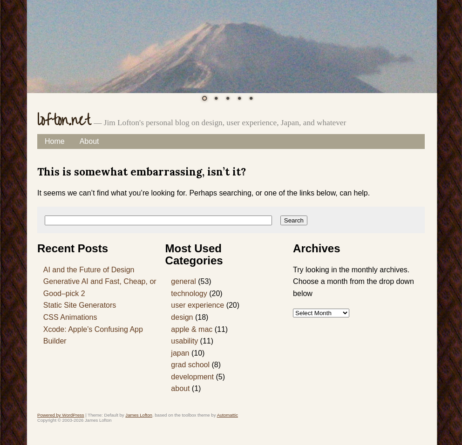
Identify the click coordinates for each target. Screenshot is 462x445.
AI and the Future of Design (89, 270)
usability (184, 341)
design (182, 317)
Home (55, 141)
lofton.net (63, 120)
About (89, 141)
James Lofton (138, 415)
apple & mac (191, 329)
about (180, 388)
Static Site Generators (79, 305)
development (192, 377)
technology (189, 293)
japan (180, 353)
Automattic (227, 415)
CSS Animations (70, 317)
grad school (190, 365)
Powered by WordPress (60, 415)
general (183, 281)
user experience (197, 305)
